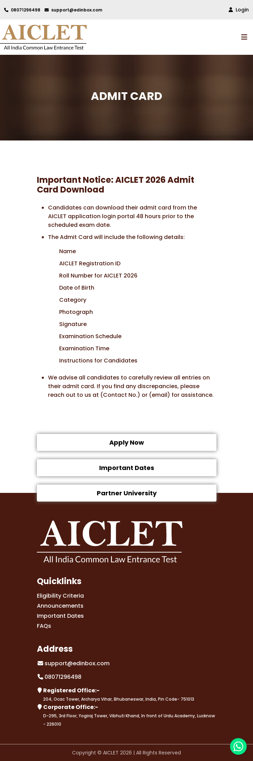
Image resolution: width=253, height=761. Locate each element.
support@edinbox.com (73, 10)
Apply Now (126, 442)
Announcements (60, 606)
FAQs (44, 626)
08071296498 (22, 10)
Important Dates (126, 467)
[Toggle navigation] (245, 37)
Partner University (127, 493)
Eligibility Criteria (60, 596)
